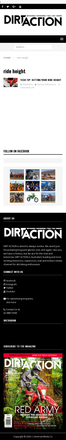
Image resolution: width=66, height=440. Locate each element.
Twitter (8, 287)
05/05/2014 (28, 84)
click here (11, 302)
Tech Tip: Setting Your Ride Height (40, 80)
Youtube (9, 291)
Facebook (10, 280)
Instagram (10, 284)
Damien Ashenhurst (46, 84)
